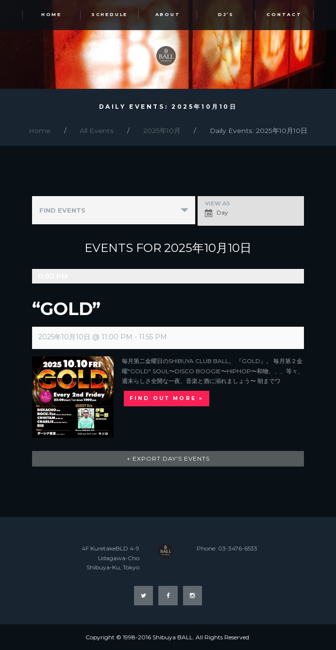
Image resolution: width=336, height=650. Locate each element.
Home (39, 130)
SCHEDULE (109, 14)
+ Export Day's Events (168, 458)
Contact (284, 14)
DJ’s (226, 14)
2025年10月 (162, 130)
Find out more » (166, 398)
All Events (97, 130)
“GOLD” (66, 308)
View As (217, 203)
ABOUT (168, 14)
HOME (51, 14)
